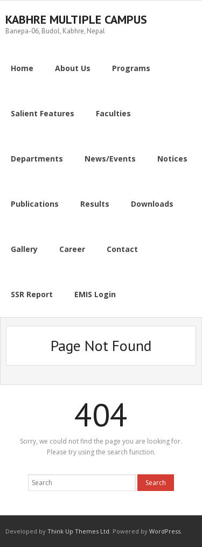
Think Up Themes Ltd (78, 531)
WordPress (164, 531)
